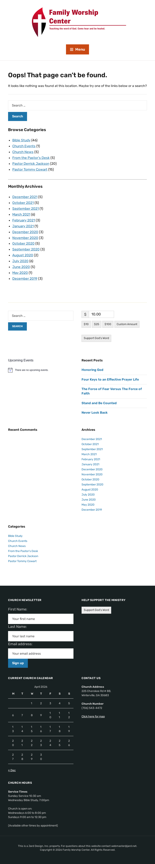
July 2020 (20, 261)
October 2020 (23, 243)
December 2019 (24, 279)
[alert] (40, 370)
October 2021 (23, 203)
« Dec (12, 770)
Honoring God (92, 370)
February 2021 (23, 220)
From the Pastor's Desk (31, 158)
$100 (108, 324)
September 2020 (26, 249)
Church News (23, 152)
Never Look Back (95, 412)
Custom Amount (127, 324)
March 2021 (21, 214)
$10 (86, 324)
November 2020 (25, 238)
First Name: (19, 609)
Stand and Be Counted (99, 403)
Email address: (22, 644)
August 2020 (22, 255)
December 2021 (24, 197)
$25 (96, 324)
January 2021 (23, 226)
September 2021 (25, 209)
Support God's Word (96, 338)
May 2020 (20, 273)
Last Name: (18, 626)
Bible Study (21, 140)
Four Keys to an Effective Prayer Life (110, 379)
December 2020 (25, 232)
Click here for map (93, 716)
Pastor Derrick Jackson (30, 164)
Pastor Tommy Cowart (29, 169)
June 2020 (21, 267)
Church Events (24, 146)
